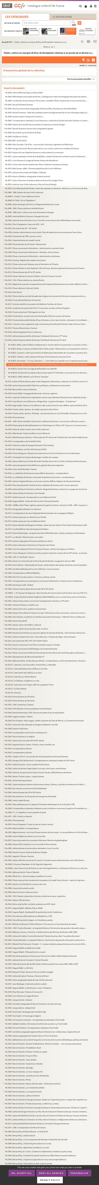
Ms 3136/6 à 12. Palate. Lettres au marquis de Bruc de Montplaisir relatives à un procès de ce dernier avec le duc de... (48, 364)
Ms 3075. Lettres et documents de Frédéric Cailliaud (25, 172)
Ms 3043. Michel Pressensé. (47, 112)
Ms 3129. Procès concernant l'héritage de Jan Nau (25, 312)
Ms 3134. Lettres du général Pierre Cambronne (23, 332)
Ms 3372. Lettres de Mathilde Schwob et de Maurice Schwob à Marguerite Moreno (37, 1123)
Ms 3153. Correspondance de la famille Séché (23, 441)
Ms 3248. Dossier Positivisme (16, 728)
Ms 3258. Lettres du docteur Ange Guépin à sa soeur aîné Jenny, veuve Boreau (35, 768)
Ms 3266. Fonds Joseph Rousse (17, 800)
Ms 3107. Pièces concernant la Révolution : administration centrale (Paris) (34, 248)
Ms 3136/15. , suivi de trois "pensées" (28, 376)
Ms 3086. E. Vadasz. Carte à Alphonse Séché (22, 196)
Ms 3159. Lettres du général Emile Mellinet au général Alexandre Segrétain (34, 465)
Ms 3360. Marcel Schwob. (27, 1075)
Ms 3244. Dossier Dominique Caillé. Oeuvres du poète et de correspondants (34, 712)
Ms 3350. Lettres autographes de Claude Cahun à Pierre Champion (31, 1036)
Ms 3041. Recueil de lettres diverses (19, 104)
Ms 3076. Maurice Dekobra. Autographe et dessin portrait (27, 176)
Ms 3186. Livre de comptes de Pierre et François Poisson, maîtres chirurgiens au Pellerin (40, 549)
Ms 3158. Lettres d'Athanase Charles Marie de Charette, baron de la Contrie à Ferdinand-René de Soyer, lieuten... (47, 461)
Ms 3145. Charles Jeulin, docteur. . (47, 413)
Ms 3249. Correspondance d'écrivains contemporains (26, 732)
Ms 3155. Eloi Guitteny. (25, 449)
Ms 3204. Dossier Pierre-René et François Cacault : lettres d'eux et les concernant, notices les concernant (46, 613)
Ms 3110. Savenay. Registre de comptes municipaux (25, 260)
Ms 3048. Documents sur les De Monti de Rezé (23, 132)
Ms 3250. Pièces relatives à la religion (20, 736)
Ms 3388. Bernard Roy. (36, 1139)
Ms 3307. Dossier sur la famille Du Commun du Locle (25, 884)
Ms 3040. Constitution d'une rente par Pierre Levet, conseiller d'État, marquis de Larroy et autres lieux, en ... (47, 100)
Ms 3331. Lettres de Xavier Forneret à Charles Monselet (26, 960)
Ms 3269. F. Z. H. (25, 812)
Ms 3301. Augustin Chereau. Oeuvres (19, 856)
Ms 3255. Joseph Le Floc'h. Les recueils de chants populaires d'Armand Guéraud (36, 756)
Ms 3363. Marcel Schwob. (24, 1087)
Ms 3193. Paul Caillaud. (47, 565)
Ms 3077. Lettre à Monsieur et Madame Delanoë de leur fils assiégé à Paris (34, 180)
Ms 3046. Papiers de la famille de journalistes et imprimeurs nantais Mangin (35, 124)
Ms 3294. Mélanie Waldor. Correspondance (22, 828)
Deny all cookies (51, 1173)
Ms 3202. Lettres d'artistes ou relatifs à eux (22, 605)
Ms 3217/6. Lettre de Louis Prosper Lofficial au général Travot (29, 684)
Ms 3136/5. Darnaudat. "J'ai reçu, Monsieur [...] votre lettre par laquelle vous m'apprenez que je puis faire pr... (48, 360)
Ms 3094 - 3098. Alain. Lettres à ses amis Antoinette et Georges (29, 212)
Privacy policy (50, 1180)
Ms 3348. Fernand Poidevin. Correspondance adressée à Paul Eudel (31, 1028)
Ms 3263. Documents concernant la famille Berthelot (26, 788)
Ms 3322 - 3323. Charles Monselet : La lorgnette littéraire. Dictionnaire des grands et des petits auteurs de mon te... (46, 928)
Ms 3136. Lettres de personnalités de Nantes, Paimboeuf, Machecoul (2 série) (35, 340)
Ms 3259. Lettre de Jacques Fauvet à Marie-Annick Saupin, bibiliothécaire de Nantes (38, 772)
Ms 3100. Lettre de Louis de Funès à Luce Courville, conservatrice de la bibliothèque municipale (42, 220)
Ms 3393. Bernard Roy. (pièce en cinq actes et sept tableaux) (35, 1159)
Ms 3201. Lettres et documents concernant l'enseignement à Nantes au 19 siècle (37, 601)
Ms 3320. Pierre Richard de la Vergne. (29, 920)
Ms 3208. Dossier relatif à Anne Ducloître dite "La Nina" (26, 629)
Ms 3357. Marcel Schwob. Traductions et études (24, 1063)
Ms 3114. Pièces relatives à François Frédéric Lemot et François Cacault (33, 276)
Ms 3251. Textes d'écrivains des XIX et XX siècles (24, 740)
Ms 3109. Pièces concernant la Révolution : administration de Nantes (32, 256)
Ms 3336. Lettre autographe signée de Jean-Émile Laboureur (29, 980)
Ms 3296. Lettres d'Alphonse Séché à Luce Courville (25, 836)
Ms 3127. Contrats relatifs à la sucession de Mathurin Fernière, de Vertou (33, 304)
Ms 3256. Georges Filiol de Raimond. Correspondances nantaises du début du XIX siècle (40, 760)
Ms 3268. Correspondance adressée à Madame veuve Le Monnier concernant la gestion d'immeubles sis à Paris (47, 808)
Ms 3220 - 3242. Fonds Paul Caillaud (19, 704)
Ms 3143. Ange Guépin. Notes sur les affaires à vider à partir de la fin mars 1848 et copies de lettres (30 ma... (47, 405)
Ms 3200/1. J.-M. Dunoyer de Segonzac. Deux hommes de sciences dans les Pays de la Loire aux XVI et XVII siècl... (47, 593)
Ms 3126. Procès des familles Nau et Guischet (23, 300)
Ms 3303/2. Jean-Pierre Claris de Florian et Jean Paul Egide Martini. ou (47, 868)
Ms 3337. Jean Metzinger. (26, 984)
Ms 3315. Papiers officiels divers (17, 900)
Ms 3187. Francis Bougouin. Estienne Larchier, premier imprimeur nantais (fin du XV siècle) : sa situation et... (47, 553)
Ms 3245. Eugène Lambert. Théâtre (18, 716)
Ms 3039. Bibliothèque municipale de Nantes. (47, 96)
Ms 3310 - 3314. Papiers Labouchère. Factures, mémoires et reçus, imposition (35, 896)
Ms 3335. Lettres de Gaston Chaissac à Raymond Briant (27, 976)
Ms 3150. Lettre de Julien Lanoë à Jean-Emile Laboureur (27, 429)
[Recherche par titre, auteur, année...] (46, 22)
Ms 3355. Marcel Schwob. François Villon (21, 1055)
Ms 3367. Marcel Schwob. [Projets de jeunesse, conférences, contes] (32, 1103)
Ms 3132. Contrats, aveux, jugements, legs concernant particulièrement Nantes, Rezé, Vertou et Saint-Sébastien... (46, 324)
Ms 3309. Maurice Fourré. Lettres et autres (21, 892)
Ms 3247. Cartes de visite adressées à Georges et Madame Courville (31, 724)
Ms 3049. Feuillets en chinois (16, 136)
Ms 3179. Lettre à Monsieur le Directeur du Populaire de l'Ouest (30, 545)
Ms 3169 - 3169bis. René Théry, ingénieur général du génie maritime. (47, 505)
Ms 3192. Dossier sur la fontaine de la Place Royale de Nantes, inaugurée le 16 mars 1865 (40, 561)
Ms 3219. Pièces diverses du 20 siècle (20, 700)
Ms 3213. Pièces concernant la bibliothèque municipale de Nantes (31, 649)
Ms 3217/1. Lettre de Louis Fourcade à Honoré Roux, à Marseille (30, 664)
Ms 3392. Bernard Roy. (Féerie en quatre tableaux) (40, 1155)
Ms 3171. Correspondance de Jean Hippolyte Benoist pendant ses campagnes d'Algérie (39, 513)
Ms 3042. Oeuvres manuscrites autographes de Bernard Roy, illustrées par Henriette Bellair (41, 108)
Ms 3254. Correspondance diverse (18, 752)
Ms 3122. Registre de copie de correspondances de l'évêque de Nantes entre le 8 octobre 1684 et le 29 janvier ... (47, 284)
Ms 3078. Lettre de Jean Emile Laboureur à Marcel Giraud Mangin (31, 184)
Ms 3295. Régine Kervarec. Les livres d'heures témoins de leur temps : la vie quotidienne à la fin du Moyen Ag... (47, 832)
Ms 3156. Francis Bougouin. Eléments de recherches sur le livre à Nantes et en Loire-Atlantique (42, 453)
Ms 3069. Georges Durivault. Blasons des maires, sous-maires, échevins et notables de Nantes (42, 148)
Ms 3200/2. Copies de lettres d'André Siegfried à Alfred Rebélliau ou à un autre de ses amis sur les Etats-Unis (47, 597)
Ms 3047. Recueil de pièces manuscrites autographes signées (29, 128)
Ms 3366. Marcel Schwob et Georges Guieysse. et (47, 1099)
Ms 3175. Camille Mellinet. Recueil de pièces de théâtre (26, 529)
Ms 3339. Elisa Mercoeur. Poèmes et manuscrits (23, 992)
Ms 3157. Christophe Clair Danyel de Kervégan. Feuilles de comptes (31, 457)
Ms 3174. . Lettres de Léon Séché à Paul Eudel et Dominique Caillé (46, 525)
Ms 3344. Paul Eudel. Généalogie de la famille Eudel (25, 1012)
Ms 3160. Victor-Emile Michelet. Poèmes (21, 469)
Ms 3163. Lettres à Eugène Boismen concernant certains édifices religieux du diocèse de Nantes (42, 481)
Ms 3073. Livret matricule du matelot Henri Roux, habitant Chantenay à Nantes (36, 164)
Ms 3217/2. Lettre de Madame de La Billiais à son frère (26, 668)
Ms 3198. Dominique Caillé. (19, 585)
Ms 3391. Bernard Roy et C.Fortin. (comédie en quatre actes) (38, 1151)
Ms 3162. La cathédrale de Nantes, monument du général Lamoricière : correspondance (39, 477)
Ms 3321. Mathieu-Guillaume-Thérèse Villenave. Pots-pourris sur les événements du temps (40, 924)
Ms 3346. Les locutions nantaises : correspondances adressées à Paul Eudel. (35, 1020)
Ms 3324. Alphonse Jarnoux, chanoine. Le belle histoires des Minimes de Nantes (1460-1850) (41, 932)
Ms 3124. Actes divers (13, 292)
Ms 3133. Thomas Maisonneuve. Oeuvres (21, 328)
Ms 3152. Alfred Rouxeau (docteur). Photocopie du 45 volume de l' (47, 437)
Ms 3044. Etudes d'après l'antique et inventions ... (24, 116)
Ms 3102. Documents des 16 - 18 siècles (21, 228)
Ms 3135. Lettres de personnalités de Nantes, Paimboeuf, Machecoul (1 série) (36, 336)
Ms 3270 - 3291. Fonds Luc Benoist (18, 816)
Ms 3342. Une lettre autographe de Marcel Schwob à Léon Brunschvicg (33, 1004)
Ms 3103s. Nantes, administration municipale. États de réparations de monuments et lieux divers (43, 232)
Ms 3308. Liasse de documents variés (19, 888)
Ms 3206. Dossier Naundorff (16, 621)
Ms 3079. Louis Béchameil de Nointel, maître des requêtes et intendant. (47, 188)
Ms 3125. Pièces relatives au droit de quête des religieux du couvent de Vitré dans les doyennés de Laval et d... (46, 296)
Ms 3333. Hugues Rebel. (19, 968)
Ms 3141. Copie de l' (47, 397)
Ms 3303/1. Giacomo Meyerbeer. (28, 864)
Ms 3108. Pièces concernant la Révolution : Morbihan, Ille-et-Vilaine (32, 252)
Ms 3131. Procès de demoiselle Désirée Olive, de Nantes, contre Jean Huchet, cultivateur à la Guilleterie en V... (47, 320)
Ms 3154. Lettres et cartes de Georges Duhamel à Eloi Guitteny (29, 445)
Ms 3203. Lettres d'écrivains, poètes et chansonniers (25, 609)
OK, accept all (21, 1173)
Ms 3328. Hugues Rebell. (22, 948)
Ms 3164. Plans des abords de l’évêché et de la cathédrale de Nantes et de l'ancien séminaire (41, 485)
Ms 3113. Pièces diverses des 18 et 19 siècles (23, 272)
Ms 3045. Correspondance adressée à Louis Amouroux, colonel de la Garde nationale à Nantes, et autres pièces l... (47, 120)
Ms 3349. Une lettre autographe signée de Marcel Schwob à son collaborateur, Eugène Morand (42, 1032)
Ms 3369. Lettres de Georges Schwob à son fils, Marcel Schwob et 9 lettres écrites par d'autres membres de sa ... (47, 1111)
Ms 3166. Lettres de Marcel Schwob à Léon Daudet (25, 493)
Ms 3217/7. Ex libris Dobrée (15, 688)
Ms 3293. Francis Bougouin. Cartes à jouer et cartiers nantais (29, 824)
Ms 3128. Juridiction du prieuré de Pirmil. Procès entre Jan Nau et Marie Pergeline (37, 308)
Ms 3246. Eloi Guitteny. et (44, 720)
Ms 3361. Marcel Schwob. (18, 1079)
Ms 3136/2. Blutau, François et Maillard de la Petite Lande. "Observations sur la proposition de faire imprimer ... (48, 349)
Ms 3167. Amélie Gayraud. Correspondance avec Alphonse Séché (30, 497)
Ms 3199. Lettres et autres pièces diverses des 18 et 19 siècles (29, 589)
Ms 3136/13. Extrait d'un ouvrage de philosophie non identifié (32, 368)
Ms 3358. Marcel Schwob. (19, 1067)
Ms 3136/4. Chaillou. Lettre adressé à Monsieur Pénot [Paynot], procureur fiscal (39, 356)
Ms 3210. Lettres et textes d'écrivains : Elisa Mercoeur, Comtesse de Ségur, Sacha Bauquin (40, 637)
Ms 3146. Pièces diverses (14, 417)
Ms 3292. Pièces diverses (14, 820)
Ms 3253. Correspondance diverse (18, 748)
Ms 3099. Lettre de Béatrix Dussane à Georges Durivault (27, 216)
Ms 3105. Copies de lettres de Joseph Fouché (22, 240)
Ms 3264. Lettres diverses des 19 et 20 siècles (23, 792)
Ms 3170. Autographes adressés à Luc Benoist (23, 509)
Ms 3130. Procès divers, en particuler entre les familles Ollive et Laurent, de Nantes (37, 316)
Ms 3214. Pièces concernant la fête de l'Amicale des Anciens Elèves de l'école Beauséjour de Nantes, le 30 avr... (46, 653)
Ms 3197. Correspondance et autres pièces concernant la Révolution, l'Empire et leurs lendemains (43, 581)
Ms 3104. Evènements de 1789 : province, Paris (23, 236)
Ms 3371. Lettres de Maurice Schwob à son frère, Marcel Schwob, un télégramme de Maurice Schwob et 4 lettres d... (47, 1119)
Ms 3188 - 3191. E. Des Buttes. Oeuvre (19, 557)
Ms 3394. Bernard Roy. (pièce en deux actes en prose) (28, 1163)
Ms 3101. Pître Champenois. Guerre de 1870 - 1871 (24, 224)
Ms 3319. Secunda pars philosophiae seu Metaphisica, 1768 (28, 916)
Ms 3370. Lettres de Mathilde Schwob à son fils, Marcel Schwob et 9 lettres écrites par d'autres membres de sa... (47, 1115)
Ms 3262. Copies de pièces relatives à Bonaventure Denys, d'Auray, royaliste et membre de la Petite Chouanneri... (46, 784)
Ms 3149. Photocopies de (47, 425)
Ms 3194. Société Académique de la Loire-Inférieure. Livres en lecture (32, 569)
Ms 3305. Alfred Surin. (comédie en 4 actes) (28, 876)
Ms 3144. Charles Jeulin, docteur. (31, 409)
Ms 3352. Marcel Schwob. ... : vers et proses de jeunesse (43, 1044)
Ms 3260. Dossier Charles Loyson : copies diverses (24, 776)
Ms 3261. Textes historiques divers (18, 780)
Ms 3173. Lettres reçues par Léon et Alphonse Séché (25, 521)
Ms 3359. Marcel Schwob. (24, 1071)
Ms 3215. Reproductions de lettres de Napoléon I (24, 656)
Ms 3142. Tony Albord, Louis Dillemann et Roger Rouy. (40, 401)
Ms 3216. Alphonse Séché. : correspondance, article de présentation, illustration (46, 660)
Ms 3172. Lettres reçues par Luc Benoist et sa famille (25, 517)
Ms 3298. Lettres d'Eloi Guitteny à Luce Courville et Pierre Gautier (31, 844)
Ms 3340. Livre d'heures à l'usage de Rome (21, 996)
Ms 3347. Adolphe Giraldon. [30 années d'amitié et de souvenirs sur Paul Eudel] (36, 1024)
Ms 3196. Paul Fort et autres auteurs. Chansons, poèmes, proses (30, 577)
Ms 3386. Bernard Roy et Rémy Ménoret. (26, 1131)
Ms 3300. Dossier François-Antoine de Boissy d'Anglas (26, 852)
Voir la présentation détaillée (79, 79)
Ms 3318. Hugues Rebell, (33, 912)
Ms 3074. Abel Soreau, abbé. (33, 168)
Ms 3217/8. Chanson (13, 692)
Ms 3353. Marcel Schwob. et (23, 1048)
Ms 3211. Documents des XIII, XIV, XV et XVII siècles (26, 640)
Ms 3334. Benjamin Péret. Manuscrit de (29, 972)
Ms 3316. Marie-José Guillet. (30, 904)
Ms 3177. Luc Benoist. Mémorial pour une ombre (24, 537)
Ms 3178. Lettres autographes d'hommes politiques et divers (29, 541)
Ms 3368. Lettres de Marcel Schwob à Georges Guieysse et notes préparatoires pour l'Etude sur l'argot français (47, 1107)
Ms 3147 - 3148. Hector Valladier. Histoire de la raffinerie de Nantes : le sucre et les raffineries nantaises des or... (46, 421)
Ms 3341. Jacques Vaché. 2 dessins (18, 1000)
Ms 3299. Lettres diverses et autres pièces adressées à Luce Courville (32, 848)
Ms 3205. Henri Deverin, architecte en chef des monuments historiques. (46, 617)
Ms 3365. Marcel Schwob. (22, 1095)
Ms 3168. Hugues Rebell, (32, 501)
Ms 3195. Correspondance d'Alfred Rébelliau (22, 573)
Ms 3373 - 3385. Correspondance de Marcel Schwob (25, 1127)
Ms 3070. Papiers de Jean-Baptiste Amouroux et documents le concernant (34, 152)
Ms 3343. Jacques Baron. (20, 1008)
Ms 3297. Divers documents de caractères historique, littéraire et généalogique (36, 840)
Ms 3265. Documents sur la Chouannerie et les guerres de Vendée (30, 796)
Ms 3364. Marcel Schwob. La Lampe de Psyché (23, 1091)
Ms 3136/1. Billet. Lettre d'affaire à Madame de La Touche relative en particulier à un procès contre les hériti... (48, 345)
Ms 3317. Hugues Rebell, (24, 908)
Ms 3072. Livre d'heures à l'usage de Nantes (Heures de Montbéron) (31, 160)
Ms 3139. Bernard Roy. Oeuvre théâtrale (20, 389)
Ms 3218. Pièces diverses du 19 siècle (20, 696)
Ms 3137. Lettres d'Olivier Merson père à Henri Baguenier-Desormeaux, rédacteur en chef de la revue (47, 381)
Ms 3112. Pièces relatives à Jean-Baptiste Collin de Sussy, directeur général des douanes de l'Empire (44, 268)
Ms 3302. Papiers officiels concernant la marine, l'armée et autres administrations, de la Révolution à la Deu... (46, 860)
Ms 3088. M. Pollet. (20, 200)
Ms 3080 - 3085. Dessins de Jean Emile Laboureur (24, 192)
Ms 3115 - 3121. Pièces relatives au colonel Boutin (24, 280)
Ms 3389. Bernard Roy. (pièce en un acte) (28, 1143)
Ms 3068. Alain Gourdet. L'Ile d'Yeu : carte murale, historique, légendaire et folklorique (39, 144)
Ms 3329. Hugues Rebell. (25, 952)
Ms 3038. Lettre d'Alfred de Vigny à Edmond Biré (24, 92)
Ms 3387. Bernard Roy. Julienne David (20, 1135)
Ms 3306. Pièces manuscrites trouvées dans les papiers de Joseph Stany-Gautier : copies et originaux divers (46, 880)
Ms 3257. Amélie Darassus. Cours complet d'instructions (27, 764)
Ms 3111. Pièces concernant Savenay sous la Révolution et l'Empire (31, 264)
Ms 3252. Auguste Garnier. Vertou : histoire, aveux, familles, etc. (30, 744)
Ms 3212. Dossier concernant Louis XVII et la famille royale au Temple (32, 645)
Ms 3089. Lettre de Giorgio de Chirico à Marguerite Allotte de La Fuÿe (32, 204)
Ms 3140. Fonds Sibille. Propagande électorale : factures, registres (31, 393)
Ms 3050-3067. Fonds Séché (16, 140)
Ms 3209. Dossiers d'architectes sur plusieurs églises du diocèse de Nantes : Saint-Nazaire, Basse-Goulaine (46, 633)
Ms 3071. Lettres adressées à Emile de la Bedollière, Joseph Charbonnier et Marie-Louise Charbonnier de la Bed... (46, 156)
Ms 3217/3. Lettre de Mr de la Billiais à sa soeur (23, 672)
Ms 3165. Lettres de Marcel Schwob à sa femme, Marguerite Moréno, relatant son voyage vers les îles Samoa (47, 489)
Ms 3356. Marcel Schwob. (20, 1059)
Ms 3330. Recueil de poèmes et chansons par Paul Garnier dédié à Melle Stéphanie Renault (41, 956)
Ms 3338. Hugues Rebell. (28, 988)
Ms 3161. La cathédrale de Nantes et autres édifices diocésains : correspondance (37, 473)
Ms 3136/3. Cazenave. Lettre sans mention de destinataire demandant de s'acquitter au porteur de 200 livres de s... (48, 352)
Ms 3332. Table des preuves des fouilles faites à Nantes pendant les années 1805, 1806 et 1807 (41, 964)
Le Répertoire (62, 17)
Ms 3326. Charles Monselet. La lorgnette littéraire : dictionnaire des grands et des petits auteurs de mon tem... (46, 940)
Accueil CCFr (7, 42)
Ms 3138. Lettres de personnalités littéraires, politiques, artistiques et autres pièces (38, 385)
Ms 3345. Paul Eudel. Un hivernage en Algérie (23, 1016)
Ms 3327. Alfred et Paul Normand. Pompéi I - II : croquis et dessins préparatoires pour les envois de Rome (46, 944)
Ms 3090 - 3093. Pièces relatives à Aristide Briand (24, 208)
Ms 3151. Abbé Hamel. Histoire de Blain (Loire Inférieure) (27, 433)
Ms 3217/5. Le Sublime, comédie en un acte (22, 680)
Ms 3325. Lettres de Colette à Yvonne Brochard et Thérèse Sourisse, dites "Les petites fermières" (42, 936)
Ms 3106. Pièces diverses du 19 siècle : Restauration (25, 244)
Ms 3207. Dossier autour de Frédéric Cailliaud (23, 625)
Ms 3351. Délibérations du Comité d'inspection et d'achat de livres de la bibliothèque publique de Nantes (46, 1040)
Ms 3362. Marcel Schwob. (32, 1083)
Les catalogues (16, 17)
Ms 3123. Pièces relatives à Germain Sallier (22, 288)
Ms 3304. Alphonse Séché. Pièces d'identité (22, 872)
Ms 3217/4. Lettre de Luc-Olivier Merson (20, 676)
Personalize (80, 1173)
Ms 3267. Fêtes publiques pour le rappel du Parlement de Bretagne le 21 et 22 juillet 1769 (40, 804)
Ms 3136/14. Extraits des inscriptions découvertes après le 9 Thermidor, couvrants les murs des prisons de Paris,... (48, 372)
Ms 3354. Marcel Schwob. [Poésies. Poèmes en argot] (26, 1052)
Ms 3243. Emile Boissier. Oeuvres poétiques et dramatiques (28, 708)
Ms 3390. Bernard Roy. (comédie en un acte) (27, 1147)
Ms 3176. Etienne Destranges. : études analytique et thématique (45, 533)
